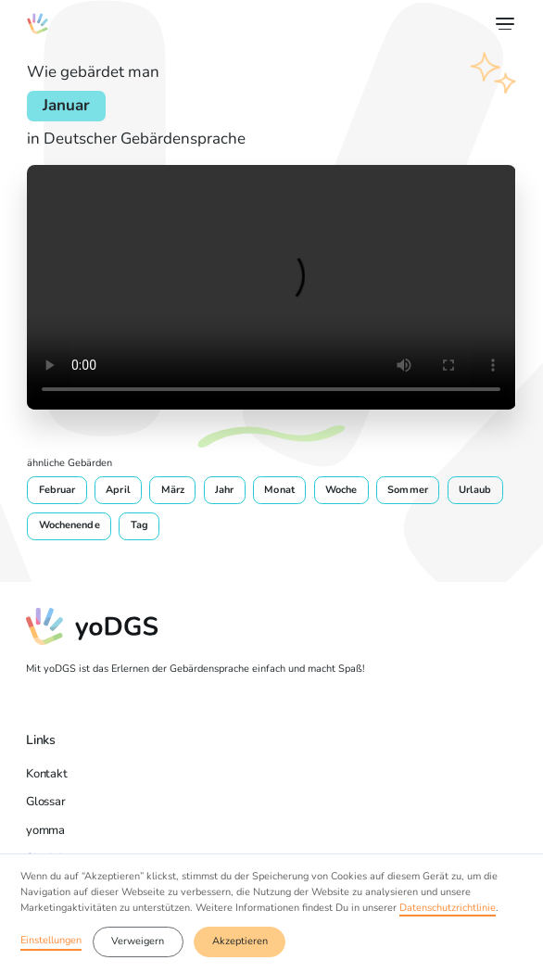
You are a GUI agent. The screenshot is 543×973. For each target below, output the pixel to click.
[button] (503, 23)
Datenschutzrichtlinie (447, 908)
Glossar (45, 801)
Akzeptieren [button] (240, 941)
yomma (45, 830)
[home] (37, 23)
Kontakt (46, 773)
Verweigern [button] (137, 941)
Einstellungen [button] (51, 940)
